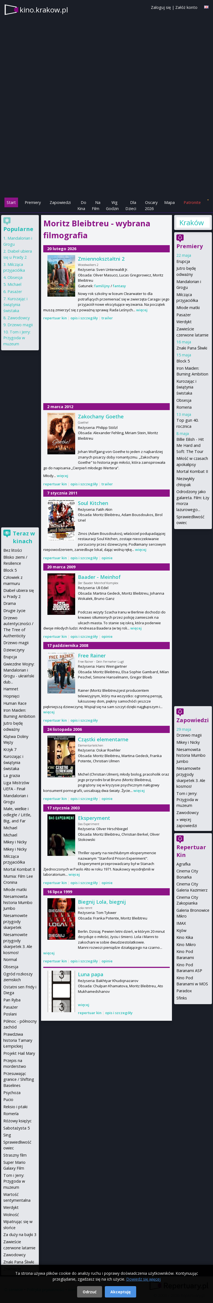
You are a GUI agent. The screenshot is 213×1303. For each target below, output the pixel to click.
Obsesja (183, 400)
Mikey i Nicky (188, 742)
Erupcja (183, 261)
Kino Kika (184, 937)
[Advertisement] (106, 158)
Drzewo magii (189, 735)
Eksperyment (94, 818)
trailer (107, 317)
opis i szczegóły (84, 317)
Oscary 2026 (151, 205)
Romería (11, 1113)
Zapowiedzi (60, 202)
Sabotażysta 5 (16, 1128)
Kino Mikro (186, 944)
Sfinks (181, 998)
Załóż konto (186, 7)
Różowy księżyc (17, 1120)
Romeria (184, 407)
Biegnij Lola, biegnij (102, 901)
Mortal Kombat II (192, 471)
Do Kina (81, 205)
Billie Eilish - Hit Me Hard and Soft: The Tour (190, 445)
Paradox (184, 990)
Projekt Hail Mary (19, 1053)
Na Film (96, 205)
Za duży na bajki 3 (19, 1234)
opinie (107, 557)
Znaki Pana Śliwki (191, 348)
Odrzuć (90, 1291)
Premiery (33, 202)
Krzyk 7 (9, 749)
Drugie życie (14, 610)
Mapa (169, 202)
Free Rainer (92, 655)
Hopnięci (11, 696)
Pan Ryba (12, 999)
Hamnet (10, 688)
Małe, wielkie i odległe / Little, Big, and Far (17, 814)
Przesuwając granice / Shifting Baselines (18, 1079)
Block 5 (183, 361)
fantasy (119, 285)
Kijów (181, 930)
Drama (9, 603)
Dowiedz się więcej (143, 1279)
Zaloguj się (161, 7)
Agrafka (183, 864)
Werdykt (184, 321)
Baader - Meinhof (99, 577)
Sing (7, 1135)
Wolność (11, 1214)
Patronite (192, 202)
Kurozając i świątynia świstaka (186, 387)
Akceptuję (120, 1291)
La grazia (11, 775)
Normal (10, 959)
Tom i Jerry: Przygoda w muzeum (187, 799)
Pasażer (183, 314)
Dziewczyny (13, 649)
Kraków (191, 222)
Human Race (15, 703)
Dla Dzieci (130, 205)
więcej (142, 309)
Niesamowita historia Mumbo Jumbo (191, 755)
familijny (102, 285)
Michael (14, 284)
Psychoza (12, 1092)
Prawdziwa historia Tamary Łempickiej (17, 1040)
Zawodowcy (187, 812)
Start (11, 202)
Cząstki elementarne (103, 739)
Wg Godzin (112, 205)
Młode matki (188, 307)
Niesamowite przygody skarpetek (15, 921)
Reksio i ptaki (15, 1106)
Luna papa (90, 974)
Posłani (10, 1014)
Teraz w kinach (24, 537)
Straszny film (15, 1155)
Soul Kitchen (93, 503)
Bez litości (12, 550)
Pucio (8, 1099)
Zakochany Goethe (101, 416)
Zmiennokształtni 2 (101, 258)
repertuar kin (55, 317)
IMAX (181, 923)
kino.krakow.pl (44, 10)
